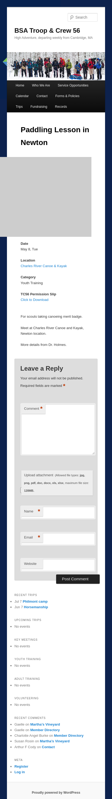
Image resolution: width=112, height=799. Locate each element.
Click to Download (34, 300)
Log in (19, 772)
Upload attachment (56, 482)
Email (32, 537)
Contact (41, 96)
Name (32, 511)
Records (61, 107)
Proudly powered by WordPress (56, 792)
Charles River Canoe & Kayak (44, 266)
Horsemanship (36, 607)
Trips (19, 107)
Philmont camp (35, 601)
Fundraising (38, 107)
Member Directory (45, 730)
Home (20, 85)
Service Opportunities (73, 85)
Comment (33, 409)
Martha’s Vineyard (45, 724)
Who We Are (41, 85)
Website (30, 564)
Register (21, 766)
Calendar (22, 96)
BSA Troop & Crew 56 (47, 30)
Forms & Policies (67, 96)
